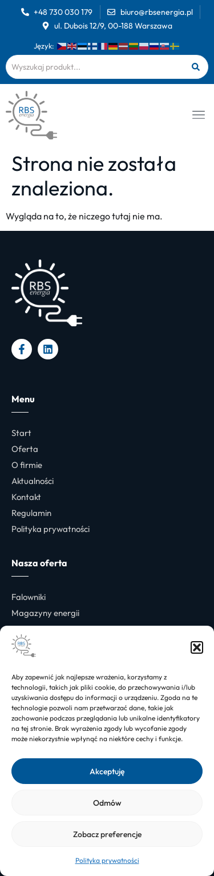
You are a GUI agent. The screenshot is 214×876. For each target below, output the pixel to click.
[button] (197, 647)
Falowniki (28, 596)
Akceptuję (107, 771)
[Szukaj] (195, 67)
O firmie (26, 464)
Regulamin (31, 512)
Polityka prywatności (107, 860)
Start (21, 432)
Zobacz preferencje (107, 834)
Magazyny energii (45, 612)
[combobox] (94, 67)
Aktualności (32, 480)
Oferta (24, 448)
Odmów (107, 803)
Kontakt (26, 496)
